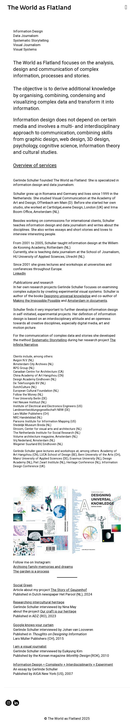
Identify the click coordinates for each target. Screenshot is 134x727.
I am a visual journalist (30, 645)
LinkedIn (19, 273)
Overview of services (35, 165)
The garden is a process (31, 570)
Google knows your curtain (33, 623)
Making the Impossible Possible (37, 300)
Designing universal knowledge (67, 296)
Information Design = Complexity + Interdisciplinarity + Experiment (63, 663)
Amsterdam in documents (88, 300)
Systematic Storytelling (49, 340)
